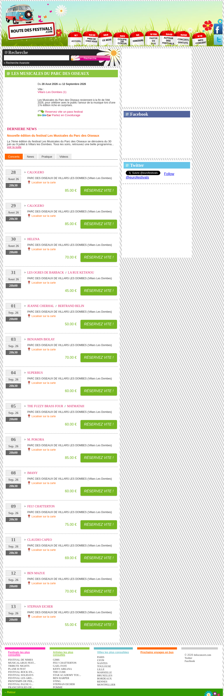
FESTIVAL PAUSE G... (20, 684)
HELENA (33, 239)
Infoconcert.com (202, 654)
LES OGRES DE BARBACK (45, 272)
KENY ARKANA (62, 668)
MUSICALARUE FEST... (22, 662)
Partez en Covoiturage (66, 115)
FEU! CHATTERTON (41, 506)
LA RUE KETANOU (81, 272)
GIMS (56, 659)
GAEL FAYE (60, 665)
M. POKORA (35, 439)
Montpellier (106, 684)
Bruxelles (104, 675)
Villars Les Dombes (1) (52, 92)
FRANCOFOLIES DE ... (21, 687)
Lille (100, 669)
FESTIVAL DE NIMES (20, 659)
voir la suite (14, 147)
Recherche (18, 52)
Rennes (102, 681)
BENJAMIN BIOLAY (41, 339)
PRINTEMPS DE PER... (21, 681)
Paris (100, 657)
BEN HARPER (61, 678)
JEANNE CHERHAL (40, 306)
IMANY (32, 473)
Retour (11, 692)
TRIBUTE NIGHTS (19, 665)
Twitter (137, 165)
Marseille (104, 672)
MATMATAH (75, 406)
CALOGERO (35, 172)
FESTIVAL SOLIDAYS (20, 675)
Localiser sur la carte (41, 182)
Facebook (139, 114)
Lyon (100, 660)
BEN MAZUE (36, 573)
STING (57, 681)
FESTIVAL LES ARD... (20, 678)
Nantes (102, 663)
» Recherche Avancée (16, 63)
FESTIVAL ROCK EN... (21, 672)
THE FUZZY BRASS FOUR (45, 406)
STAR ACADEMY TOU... (67, 675)
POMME (58, 687)
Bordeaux (104, 678)
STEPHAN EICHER (40, 606)
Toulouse (104, 666)
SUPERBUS (35, 372)
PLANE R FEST (17, 668)
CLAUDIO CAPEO (39, 539)
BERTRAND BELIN (71, 306)
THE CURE (59, 672)
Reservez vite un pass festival (64, 111)
